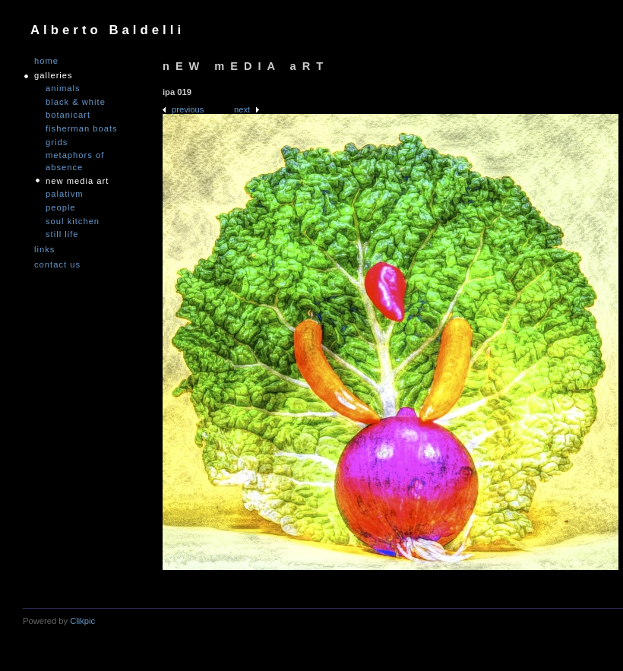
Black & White (76, 101)
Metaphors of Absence (75, 161)
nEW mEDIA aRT (77, 180)
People (61, 207)
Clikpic (82, 620)
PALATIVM (65, 193)
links (44, 249)
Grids (57, 142)
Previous (188, 109)
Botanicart (68, 114)
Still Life (62, 234)
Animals (63, 88)
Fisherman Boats (82, 128)
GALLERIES (53, 75)
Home (46, 61)
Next (242, 109)
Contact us (57, 265)
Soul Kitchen (73, 221)
